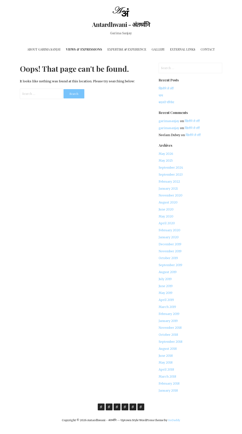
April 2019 (166, 300)
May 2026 (166, 154)
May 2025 (166, 160)
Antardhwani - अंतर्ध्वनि (121, 24)
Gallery (158, 49)
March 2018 (167, 376)
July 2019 (165, 279)
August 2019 (168, 272)
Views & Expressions (84, 49)
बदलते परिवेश (166, 102)
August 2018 (168, 349)
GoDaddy (174, 420)
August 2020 (168, 202)
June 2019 (166, 286)
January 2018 (168, 390)
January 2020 (169, 237)
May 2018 (166, 362)
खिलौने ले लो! (166, 88)
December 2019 (170, 244)
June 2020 (166, 209)
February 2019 (169, 314)
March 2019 (167, 307)
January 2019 (168, 321)
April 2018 (166, 369)
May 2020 (166, 216)
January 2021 (168, 188)
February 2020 (169, 230)
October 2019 (168, 258)
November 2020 (170, 195)
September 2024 (171, 167)
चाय (161, 95)
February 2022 (169, 181)
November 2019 (170, 251)
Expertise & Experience (126, 49)
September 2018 (170, 342)
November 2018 (170, 328)
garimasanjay (169, 121)
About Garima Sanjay (44, 49)
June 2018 (166, 356)
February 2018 (169, 383)
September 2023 (171, 174)
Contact (208, 49)
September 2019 (170, 265)
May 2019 (165, 293)
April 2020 (167, 223)
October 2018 (168, 335)
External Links (182, 49)
